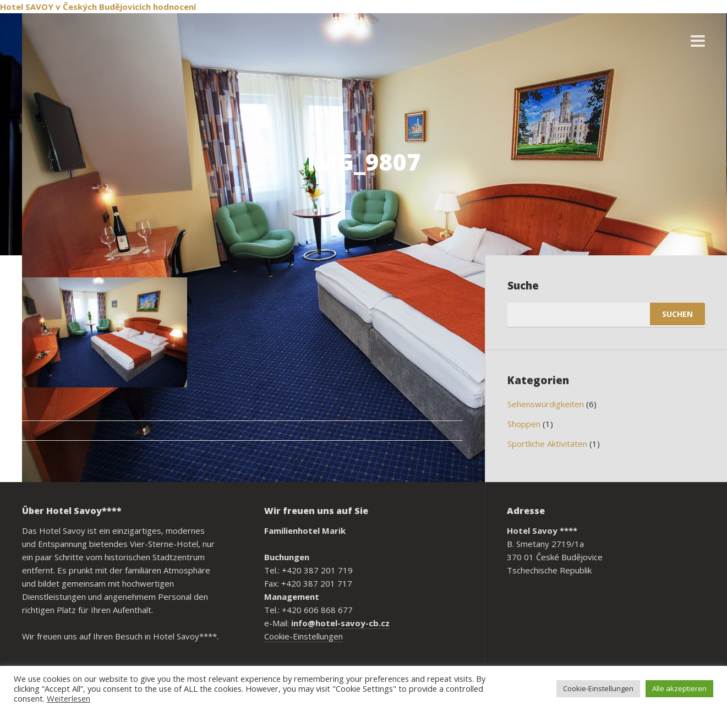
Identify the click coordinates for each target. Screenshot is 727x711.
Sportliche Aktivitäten (547, 443)
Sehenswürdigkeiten (545, 403)
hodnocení (174, 6)
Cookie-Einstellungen (303, 636)
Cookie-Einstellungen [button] (598, 688)
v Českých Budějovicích (103, 6)
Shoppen (523, 423)
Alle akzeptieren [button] (679, 688)
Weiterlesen (68, 698)
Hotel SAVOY (26, 6)
